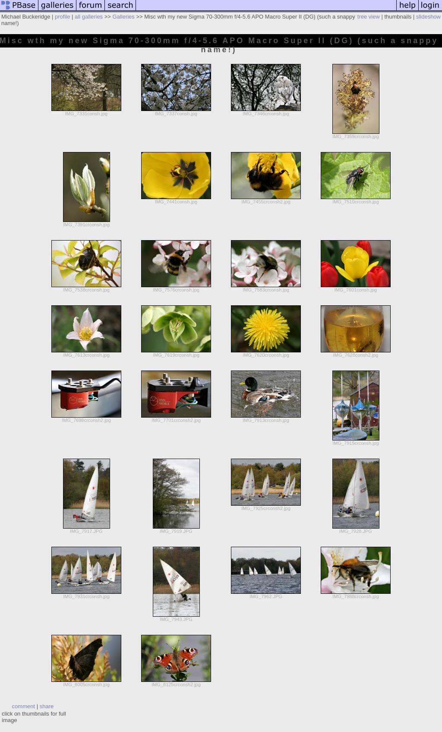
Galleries (124, 16)
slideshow (428, 16)
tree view (368, 16)
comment (23, 706)
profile (62, 16)
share (47, 706)
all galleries (89, 16)
